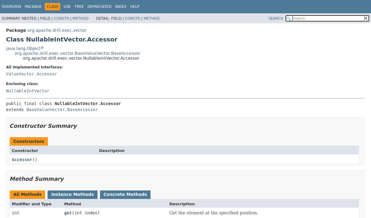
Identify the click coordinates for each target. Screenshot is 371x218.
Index (121, 7)
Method (81, 18)
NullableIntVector (27, 90)
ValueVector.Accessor (31, 73)
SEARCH (276, 18)
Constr (61, 18)
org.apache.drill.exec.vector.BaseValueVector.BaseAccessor (77, 53)
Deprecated (100, 7)
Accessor (22, 159)
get (68, 212)
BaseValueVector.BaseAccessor (62, 109)
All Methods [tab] (27, 194)
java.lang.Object (23, 48)
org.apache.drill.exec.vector (56, 30)
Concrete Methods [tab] (125, 194)
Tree (79, 7)
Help (135, 7)
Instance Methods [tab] (72, 194)
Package (33, 7)
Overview (11, 7)
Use (67, 7)
